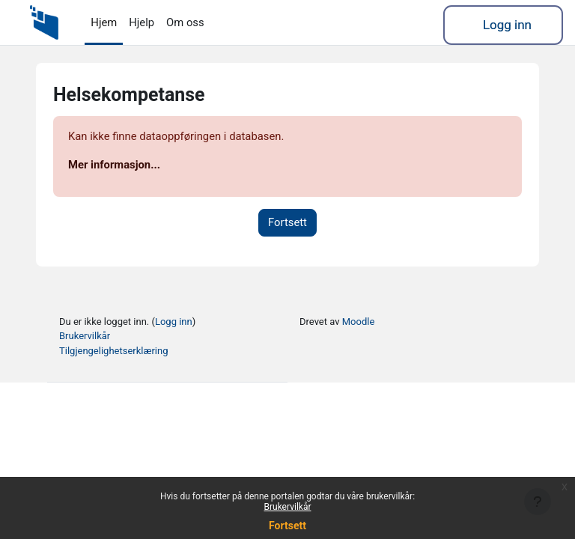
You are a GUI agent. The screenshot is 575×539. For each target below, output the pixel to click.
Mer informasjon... (114, 164)
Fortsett (287, 526)
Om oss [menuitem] (185, 22)
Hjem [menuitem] (104, 22)
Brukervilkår (287, 507)
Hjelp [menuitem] (141, 22)
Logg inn (507, 24)
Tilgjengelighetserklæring (113, 350)
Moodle (358, 321)
